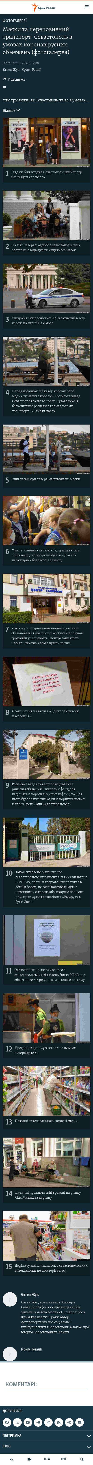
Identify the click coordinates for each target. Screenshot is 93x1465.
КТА (47, 1459)
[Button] (14, 80)
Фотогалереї (15, 21)
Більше (11, 110)
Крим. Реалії (31, 70)
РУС (64, 1459)
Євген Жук (11, 70)
